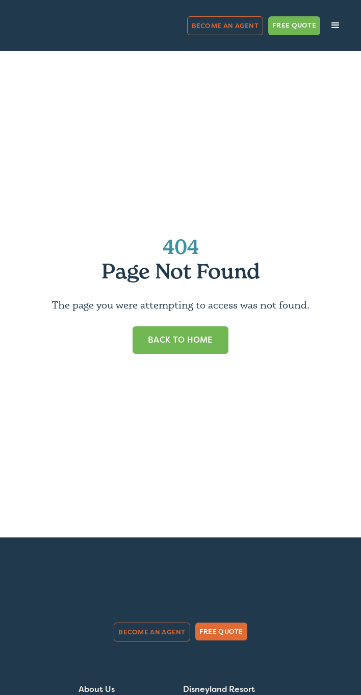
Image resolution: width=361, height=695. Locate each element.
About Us (97, 689)
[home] (63, 25)
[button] (335, 25)
